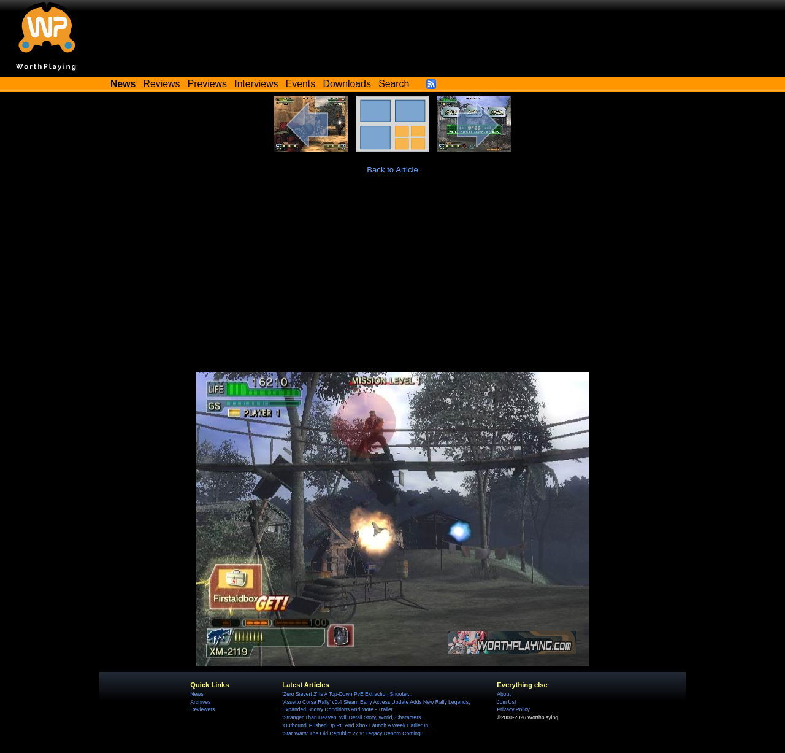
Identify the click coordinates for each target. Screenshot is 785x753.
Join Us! (506, 702)
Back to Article (392, 169)
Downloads (347, 84)
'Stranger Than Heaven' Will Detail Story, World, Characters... (353, 717)
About (503, 694)
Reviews (162, 84)
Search (393, 84)
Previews (207, 84)
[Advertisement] (392, 280)
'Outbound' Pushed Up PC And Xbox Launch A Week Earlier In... (357, 725)
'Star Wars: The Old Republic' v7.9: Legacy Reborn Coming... (353, 733)
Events (300, 84)
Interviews (256, 84)
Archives (200, 702)
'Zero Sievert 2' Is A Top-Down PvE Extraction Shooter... (347, 694)
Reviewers (202, 709)
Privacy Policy (513, 709)
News (196, 694)
